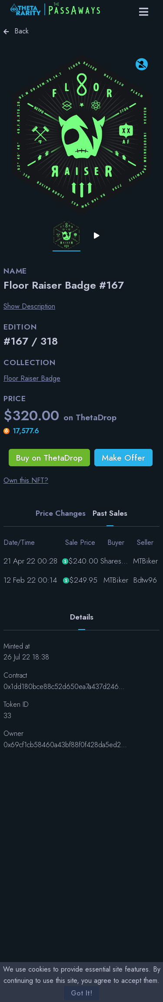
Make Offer (123, 458)
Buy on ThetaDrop (49, 458)
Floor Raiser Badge (31, 378)
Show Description (29, 306)
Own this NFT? (25, 480)
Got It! (81, 993)
